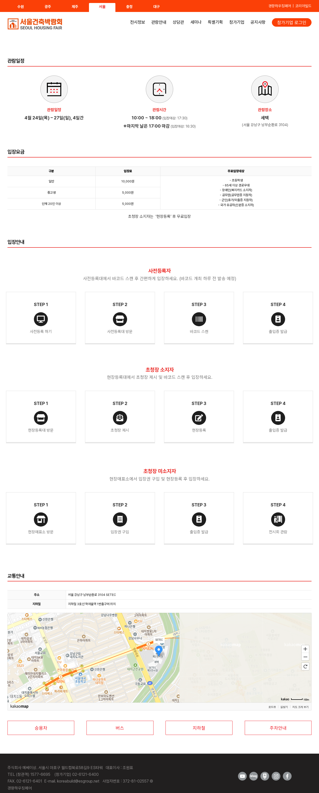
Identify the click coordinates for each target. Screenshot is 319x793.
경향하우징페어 (279, 6)
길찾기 (284, 707)
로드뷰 (272, 707)
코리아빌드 (303, 6)
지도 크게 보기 (300, 707)
